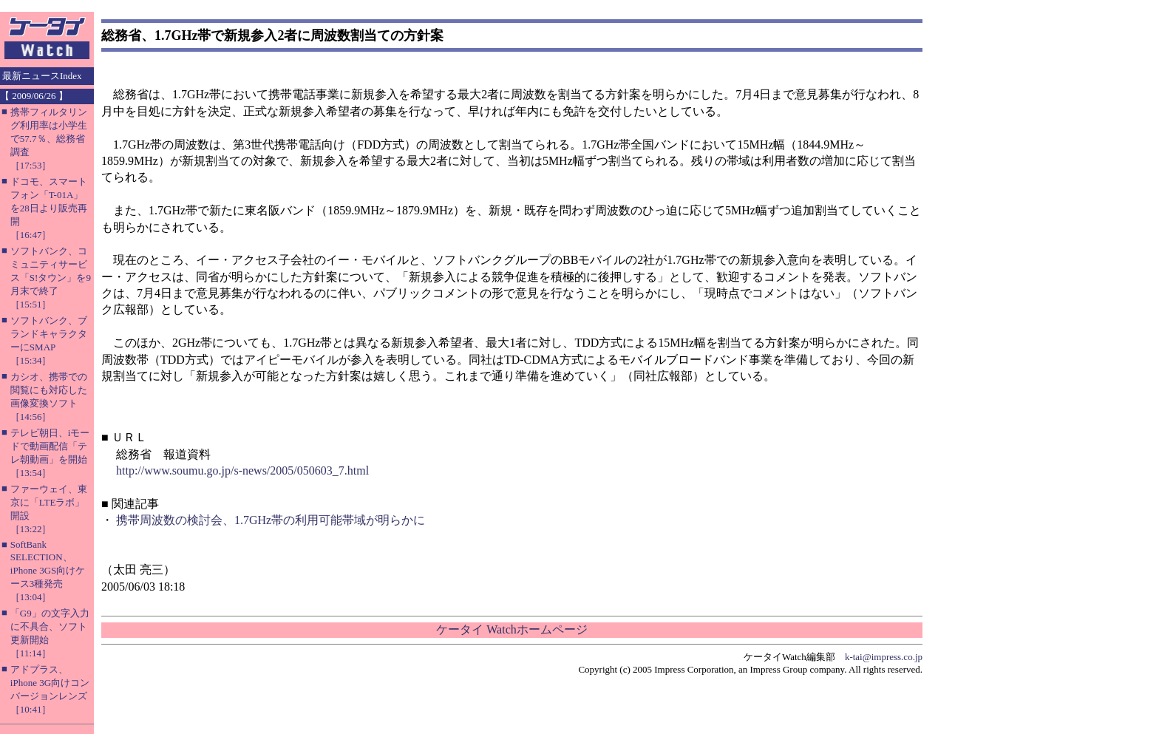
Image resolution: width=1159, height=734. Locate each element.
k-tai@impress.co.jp (883, 656)
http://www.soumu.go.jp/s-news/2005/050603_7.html (242, 470)
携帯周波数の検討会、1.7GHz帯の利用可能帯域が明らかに (270, 520)
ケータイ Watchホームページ (511, 629)
